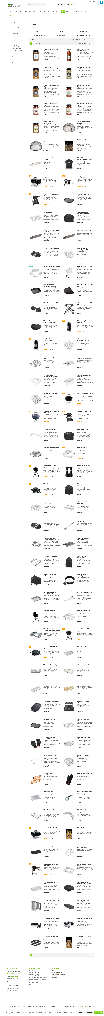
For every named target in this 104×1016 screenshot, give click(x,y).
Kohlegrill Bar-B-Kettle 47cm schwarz (51, 466)
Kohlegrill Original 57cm (83, 629)
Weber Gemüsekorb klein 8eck (84, 738)
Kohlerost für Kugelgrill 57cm (50, 357)
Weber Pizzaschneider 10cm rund (84, 792)
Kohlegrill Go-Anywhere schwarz (50, 176)
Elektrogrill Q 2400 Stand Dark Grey (84, 412)
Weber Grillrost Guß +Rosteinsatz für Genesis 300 (51, 629)
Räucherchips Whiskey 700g (84, 936)
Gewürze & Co (15, 43)
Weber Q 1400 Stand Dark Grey (50, 195)
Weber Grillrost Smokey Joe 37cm (51, 448)
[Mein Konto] (61, 4)
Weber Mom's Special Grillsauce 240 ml (83, 50)
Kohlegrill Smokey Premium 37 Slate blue (51, 412)
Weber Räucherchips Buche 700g (84, 828)
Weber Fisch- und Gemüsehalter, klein (82, 846)
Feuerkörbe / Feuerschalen (15, 45)
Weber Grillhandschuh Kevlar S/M (49, 738)
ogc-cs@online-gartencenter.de (14, 973)
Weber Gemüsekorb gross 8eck (50, 883)
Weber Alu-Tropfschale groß (84, 647)
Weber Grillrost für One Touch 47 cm (50, 502)
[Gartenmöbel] (56, 11)
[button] (101, 2)
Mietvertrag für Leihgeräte (35, 976)
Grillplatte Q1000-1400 (49, 719)
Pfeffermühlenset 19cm (83, 466)
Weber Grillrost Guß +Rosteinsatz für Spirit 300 (51, 539)
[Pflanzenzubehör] (36, 11)
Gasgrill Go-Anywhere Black (51, 828)
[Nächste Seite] (33, 44)
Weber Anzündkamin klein (51, 900)
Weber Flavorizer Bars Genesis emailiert (83, 539)
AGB (30, 984)
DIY (12, 59)
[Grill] (63, 11)
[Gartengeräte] (47, 11)
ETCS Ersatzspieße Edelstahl (84, 592)
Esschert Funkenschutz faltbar (50, 140)
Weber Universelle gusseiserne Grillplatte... (50, 285)
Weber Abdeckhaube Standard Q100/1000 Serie (50, 321)
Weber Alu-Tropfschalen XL (51, 683)
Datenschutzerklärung (34, 982)
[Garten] (15, 11)
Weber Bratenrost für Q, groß (83, 720)
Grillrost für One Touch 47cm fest (50, 394)
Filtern (33, 39)
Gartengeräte (15, 30)
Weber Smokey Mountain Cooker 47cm (84, 321)
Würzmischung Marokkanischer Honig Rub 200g (51, 68)
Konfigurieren (98, 1012)
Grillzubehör (15, 41)
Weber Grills (15, 39)
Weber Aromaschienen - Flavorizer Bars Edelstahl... (84, 357)
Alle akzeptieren (88, 1012)
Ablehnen (79, 1012)
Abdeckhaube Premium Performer (83, 484)
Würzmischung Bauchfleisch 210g (51, 86)
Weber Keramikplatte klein (51, 846)
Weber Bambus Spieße (83, 683)
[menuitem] (36, 4)
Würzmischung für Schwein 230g (51, 104)
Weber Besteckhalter (49, 810)
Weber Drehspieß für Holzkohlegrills (82, 575)
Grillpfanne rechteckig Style (84, 665)
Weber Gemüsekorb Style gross (50, 665)
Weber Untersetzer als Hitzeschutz (83, 901)
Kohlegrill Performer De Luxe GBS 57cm (83, 176)
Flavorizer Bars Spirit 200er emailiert (51, 231)
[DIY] (82, 11)
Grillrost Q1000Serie (49, 520)
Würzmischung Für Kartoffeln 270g (48, 122)
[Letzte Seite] (36, 44)
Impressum (55, 977)
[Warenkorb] (71, 4)
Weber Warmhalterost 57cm (85, 810)
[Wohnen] (68, 11)
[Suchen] (44, 4)
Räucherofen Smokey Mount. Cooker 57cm (49, 339)
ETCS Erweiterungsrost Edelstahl (49, 756)
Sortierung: (75, 39)
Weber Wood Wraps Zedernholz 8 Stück (48, 774)
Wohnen (14, 54)
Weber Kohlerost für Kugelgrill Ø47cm (82, 502)
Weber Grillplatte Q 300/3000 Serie (85, 285)
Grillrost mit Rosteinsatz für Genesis (85, 865)
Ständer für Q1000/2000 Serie (83, 702)
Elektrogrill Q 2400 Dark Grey (50, 647)
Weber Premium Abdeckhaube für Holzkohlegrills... (81, 557)
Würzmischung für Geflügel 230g (84, 104)
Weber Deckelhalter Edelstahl (49, 611)
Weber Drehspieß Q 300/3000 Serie (85, 267)
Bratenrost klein (48, 212)
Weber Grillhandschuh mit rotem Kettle (84, 774)
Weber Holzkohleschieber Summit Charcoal (84, 520)
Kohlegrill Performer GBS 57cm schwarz (50, 865)
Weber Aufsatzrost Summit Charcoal (84, 376)
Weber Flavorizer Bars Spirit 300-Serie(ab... (84, 231)
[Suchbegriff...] (36, 4)
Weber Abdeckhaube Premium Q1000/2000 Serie (84, 158)
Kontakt (54, 976)
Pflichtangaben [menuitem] (91, 1)
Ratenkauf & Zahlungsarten (58, 974)
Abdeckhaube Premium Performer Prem (50, 575)
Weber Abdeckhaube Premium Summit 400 (83, 213)
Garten (13, 22)
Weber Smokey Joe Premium (85, 393)
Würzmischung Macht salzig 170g (51, 50)
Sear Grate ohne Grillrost (50, 936)
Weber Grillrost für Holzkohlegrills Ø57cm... (83, 249)
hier (82, 1006)
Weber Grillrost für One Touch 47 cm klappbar (83, 611)
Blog (13, 62)
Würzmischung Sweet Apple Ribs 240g (84, 68)
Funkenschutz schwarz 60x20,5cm (83, 122)
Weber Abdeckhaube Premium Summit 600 (83, 430)
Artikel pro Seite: (82, 43)
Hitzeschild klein (48, 792)
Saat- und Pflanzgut (16, 25)
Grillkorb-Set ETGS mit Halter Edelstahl (49, 593)
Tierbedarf (14, 56)
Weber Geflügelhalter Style (51, 918)
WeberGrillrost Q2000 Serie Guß (51, 249)
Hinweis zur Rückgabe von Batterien (38, 979)
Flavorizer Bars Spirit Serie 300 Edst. (51, 158)
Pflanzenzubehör (16, 28)
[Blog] (86, 11)
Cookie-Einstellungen (34, 972)
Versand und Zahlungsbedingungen (38, 977)
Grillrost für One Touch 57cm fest (83, 756)
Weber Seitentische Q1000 (50, 303)
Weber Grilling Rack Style (50, 556)
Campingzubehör (16, 48)
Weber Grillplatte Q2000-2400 (84, 195)
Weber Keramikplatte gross (51, 701)
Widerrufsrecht (33, 981)
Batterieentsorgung (34, 971)
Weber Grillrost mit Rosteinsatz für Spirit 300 (50, 376)
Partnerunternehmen (57, 972)
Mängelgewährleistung (34, 974)
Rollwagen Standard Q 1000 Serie (84, 303)
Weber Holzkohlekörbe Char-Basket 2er (85, 919)
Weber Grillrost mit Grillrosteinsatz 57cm (83, 448)
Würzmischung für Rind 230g (83, 86)
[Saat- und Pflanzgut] (24, 11)
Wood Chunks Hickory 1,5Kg (85, 140)
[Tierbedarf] (76, 11)
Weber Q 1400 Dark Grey (50, 484)
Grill (13, 36)
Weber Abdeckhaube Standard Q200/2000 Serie (84, 883)
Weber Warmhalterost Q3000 (49, 430)
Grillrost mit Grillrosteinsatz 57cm (51, 267)
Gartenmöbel (15, 33)
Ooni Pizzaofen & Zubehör (18, 50)
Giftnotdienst (55, 971)
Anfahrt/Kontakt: (14, 976)
